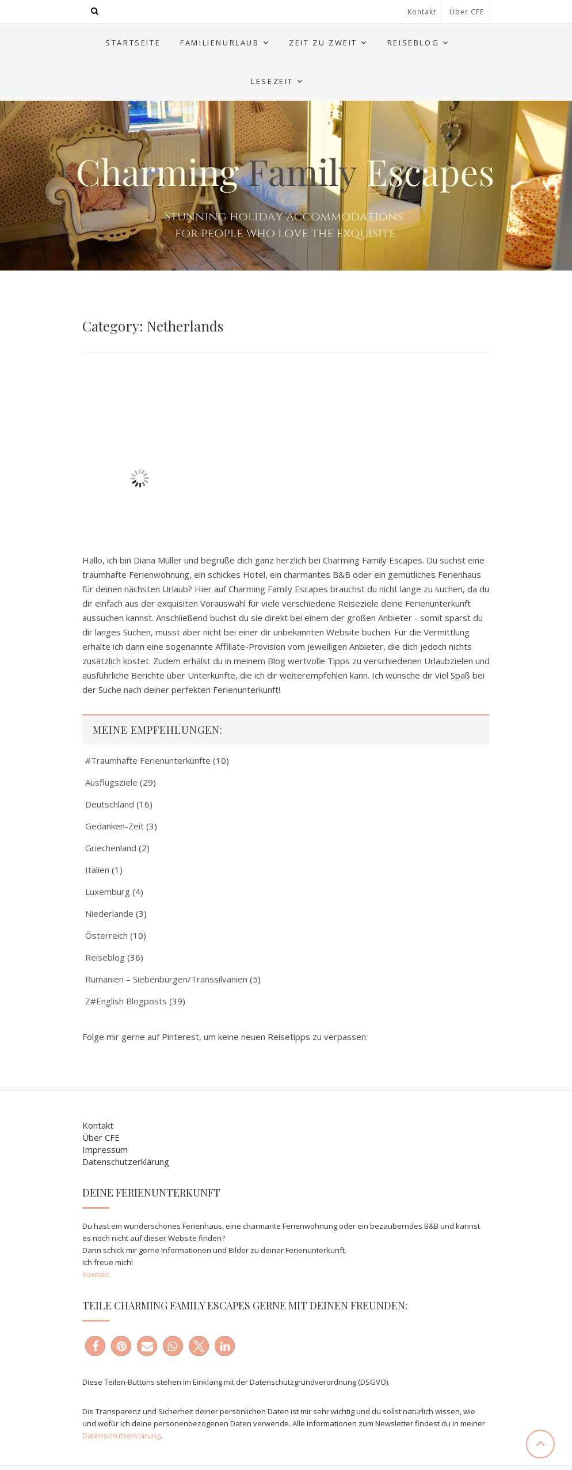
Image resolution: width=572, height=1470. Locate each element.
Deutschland (109, 804)
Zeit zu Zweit (323, 42)
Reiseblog (413, 42)
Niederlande (109, 913)
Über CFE (466, 12)
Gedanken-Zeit (114, 826)
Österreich (106, 935)
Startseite (133, 42)
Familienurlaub (219, 42)
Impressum (105, 1149)
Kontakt (421, 12)
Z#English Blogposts (126, 1001)
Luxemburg (107, 891)
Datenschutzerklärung (125, 1161)
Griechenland (110, 848)
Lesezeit (272, 81)
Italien (97, 869)
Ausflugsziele (111, 782)
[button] (95, 1346)
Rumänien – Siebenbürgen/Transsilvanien (166, 979)
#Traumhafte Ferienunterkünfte (148, 760)
